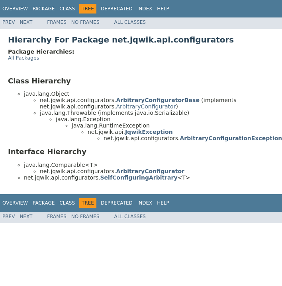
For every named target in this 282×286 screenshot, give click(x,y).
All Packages (23, 58)
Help (163, 9)
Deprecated (117, 9)
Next (26, 22)
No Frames (85, 22)
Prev (8, 22)
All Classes (130, 22)
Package (44, 9)
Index (145, 9)
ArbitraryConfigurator (146, 106)
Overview (15, 9)
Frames (57, 22)
